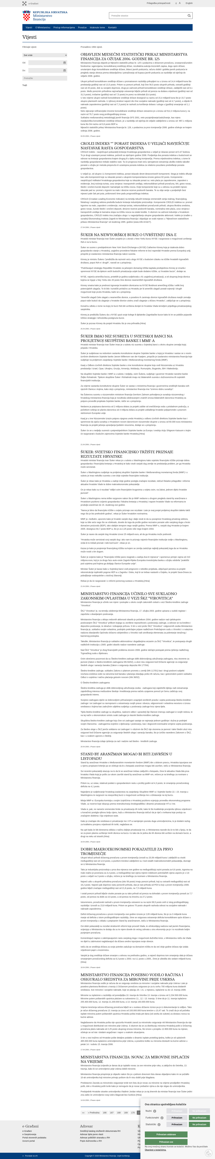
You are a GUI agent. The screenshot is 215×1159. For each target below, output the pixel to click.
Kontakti (112, 27)
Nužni (149, 1116)
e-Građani (27, 1131)
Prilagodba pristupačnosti (158, 3)
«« (83, 1112)
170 (133, 1112)
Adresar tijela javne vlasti (91, 1134)
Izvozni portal (28, 1141)
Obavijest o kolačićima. (155, 1150)
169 (126, 1112)
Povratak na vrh (31, 1156)
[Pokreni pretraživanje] (189, 15)
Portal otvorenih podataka (34, 1137)
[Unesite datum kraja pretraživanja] (47, 70)
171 (140, 1112)
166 (104, 1112)
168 (118, 1112)
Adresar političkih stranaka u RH (95, 1137)
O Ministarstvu (42, 27)
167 (111, 1112)
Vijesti (29, 27)
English (189, 3)
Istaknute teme (97, 27)
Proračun (82, 27)
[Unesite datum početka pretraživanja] (47, 62)
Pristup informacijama (64, 27)
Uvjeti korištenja (123, 1156)
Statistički (151, 1130)
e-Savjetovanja (29, 1134)
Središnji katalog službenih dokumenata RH (100, 1131)
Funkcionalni (152, 1123)
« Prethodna (93, 1112)
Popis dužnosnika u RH (91, 1141)
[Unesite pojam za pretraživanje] (147, 15)
